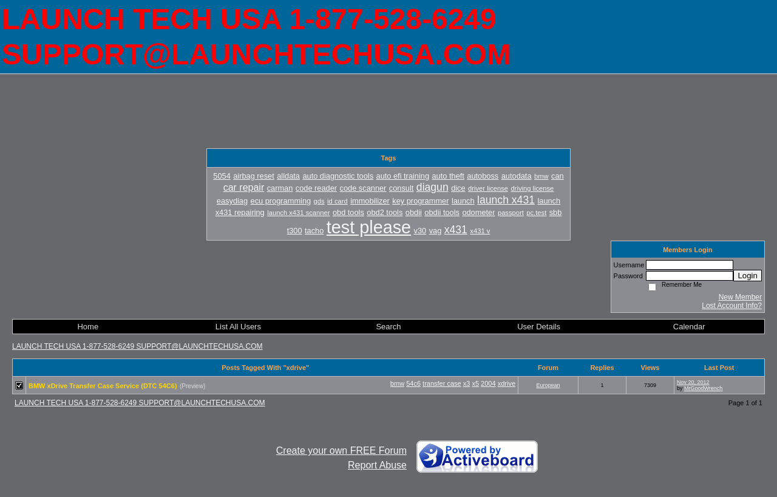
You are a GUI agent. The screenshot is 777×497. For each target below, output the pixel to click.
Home (87, 326)
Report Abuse (377, 465)
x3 (466, 383)
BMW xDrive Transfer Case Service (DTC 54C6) (103, 385)
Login (748, 275)
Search (388, 326)
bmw (397, 383)
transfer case (441, 383)
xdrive (506, 383)
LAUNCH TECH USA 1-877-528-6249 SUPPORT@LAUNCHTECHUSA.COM (137, 346)
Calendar (689, 326)
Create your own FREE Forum (341, 450)
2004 (488, 383)
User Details (538, 326)
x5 (475, 383)
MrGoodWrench (703, 388)
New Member (740, 297)
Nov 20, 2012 (693, 382)
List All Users (238, 326)
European (548, 385)
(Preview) (192, 386)
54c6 (413, 383)
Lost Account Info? (732, 305)
